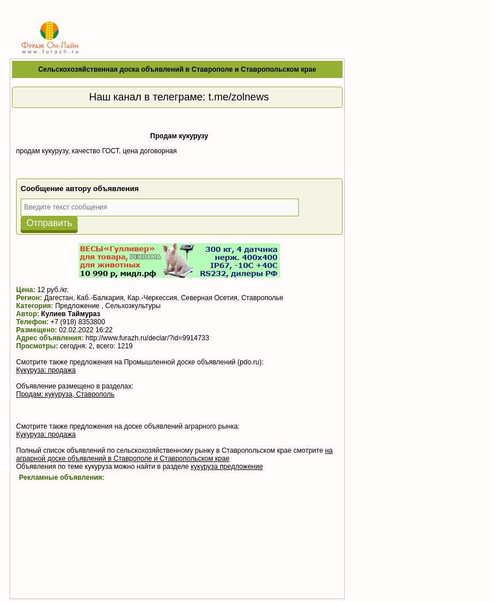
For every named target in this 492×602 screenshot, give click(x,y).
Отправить (49, 223)
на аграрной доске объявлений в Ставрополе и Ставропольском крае (174, 454)
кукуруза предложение (227, 467)
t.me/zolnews (239, 97)
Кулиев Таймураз (71, 314)
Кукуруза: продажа (46, 370)
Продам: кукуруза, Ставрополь (65, 394)
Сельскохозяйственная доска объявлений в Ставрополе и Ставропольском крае (177, 69)
